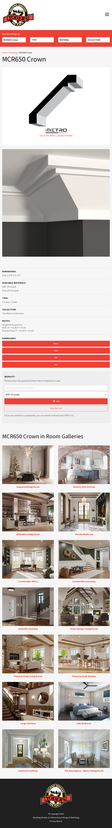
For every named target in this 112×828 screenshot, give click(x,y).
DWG (56, 350)
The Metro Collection (13, 313)
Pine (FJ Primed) (10, 290)
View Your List (56, 408)
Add (55, 401)
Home (4, 52)
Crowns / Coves (9, 302)
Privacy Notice (56, 821)
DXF (56, 357)
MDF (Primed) (9, 286)
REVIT (56, 343)
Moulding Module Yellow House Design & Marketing (56, 817)
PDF (56, 364)
